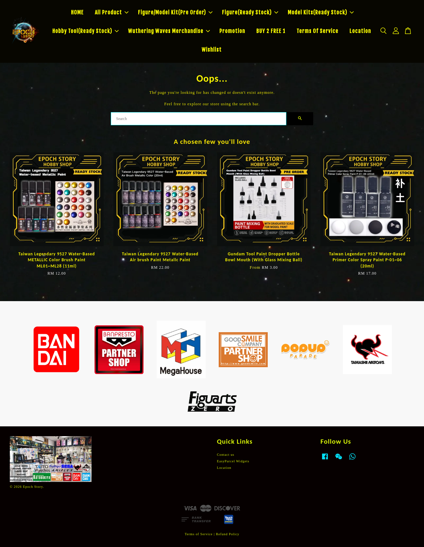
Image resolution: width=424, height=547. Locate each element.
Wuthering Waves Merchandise (169, 31)
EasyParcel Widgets (233, 461)
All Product (111, 12)
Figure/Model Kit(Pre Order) (175, 12)
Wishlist (212, 49)
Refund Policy (228, 534)
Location (360, 31)
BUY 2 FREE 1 (270, 31)
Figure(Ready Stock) (250, 12)
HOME (77, 12)
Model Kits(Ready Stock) (321, 12)
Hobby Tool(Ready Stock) (85, 31)
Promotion (232, 31)
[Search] (198, 118)
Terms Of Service (317, 31)
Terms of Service (198, 534)
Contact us (225, 454)
